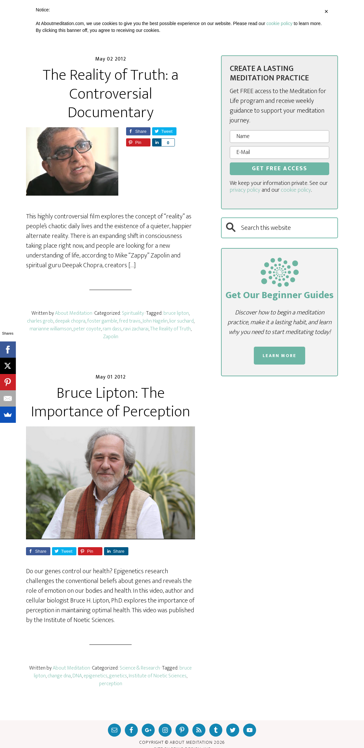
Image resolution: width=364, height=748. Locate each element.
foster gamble (102, 321)
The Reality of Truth (170, 329)
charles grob (40, 321)
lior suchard (181, 321)
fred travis (130, 321)
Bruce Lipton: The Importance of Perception (110, 402)
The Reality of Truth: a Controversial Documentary (110, 94)
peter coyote (87, 329)
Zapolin (110, 336)
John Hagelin (155, 321)
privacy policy (245, 190)
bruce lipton (176, 313)
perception (110, 683)
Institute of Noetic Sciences (158, 676)
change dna (59, 676)
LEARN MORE (279, 355)
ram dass (112, 329)
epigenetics (96, 676)
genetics (118, 676)
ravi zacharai (136, 329)
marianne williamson (51, 329)
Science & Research (140, 668)
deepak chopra (70, 321)
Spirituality (133, 313)
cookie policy (296, 190)
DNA (77, 676)
